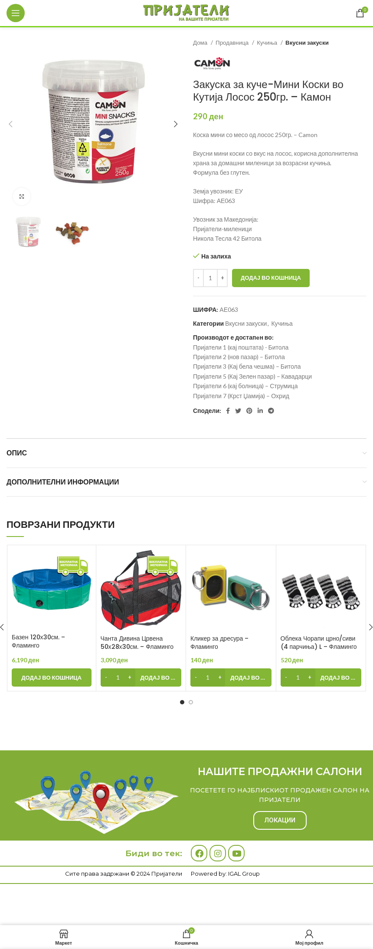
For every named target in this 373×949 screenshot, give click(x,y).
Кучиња (267, 42)
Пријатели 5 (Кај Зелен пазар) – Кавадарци (252, 376)
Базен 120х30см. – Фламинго (38, 641)
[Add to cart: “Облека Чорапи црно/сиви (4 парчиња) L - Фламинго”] (321, 677)
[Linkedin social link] (260, 410)
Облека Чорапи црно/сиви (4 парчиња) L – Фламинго (319, 642)
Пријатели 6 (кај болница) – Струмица (245, 385)
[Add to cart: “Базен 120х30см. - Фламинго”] (52, 677)
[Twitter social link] (238, 410)
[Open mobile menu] (15, 13)
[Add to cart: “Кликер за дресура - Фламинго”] (231, 677)
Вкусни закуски (307, 42)
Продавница (233, 42)
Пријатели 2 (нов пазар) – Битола (239, 356)
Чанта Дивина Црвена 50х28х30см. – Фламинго (137, 642)
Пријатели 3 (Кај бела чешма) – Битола (247, 366)
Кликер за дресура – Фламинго (219, 642)
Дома (201, 42)
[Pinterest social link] (249, 410)
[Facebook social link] (227, 410)
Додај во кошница (271, 277)
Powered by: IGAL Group (225, 873)
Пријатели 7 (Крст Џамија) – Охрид (241, 395)
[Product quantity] (210, 278)
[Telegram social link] (271, 410)
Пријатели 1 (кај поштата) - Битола (240, 347)
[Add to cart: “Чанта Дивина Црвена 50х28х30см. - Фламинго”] (141, 677)
